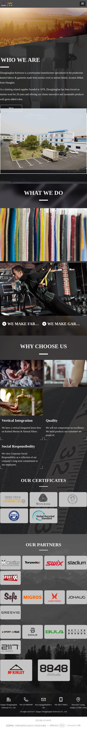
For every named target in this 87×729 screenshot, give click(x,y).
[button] (82, 4)
